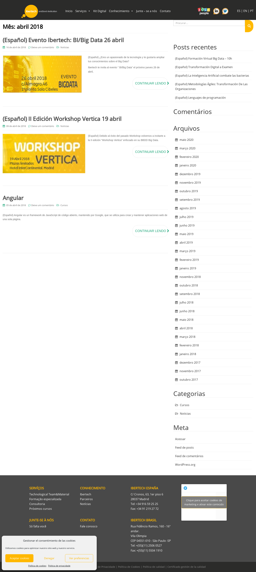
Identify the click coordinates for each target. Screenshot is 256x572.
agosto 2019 (188, 208)
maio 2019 (186, 234)
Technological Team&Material (49, 494)
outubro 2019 (189, 191)
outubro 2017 (189, 380)
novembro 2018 (190, 277)
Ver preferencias (79, 558)
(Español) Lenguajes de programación (200, 98)
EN (245, 11)
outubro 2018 (189, 285)
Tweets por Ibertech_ (204, 502)
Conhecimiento (121, 11)
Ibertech (85, 494)
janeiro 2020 (188, 165)
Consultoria (37, 504)
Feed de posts (184, 447)
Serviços (82, 11)
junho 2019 (187, 225)
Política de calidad (154, 566)
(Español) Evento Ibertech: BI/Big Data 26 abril (63, 40)
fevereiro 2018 (189, 345)
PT (252, 11)
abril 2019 (186, 242)
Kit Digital (99, 11)
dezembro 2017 (190, 363)
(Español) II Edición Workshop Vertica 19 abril (62, 119)
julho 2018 (186, 302)
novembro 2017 (190, 371)
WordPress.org (185, 465)
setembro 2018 (190, 294)
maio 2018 (186, 320)
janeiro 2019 (188, 268)
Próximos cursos (40, 509)
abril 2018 (186, 328)
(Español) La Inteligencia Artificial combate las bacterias (212, 76)
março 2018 (187, 337)
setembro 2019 (190, 200)
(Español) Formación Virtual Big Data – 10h (203, 58)
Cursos (64, 205)
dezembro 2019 (190, 174)
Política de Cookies (129, 566)
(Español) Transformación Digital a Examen (204, 67)
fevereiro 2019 (189, 260)
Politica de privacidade (59, 565)
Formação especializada (45, 499)
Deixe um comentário (42, 47)
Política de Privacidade (101, 566)
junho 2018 (187, 311)
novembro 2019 (190, 183)
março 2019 (187, 251)
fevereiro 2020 (189, 157)
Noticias (64, 47)
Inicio (69, 11)
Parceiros (86, 499)
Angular (13, 198)
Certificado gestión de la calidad (186, 566)
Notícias (85, 504)
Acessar (180, 439)
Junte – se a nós (146, 11)
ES (238, 11)
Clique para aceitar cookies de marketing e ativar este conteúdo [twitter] (204, 502)
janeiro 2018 (188, 354)
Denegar (49, 558)
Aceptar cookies (19, 558)
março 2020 (187, 148)
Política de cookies (37, 565)
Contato (165, 11)
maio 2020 (186, 140)
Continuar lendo (151, 83)
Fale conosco (88, 526)
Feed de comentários (189, 456)
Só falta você (37, 526)
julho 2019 (186, 217)
